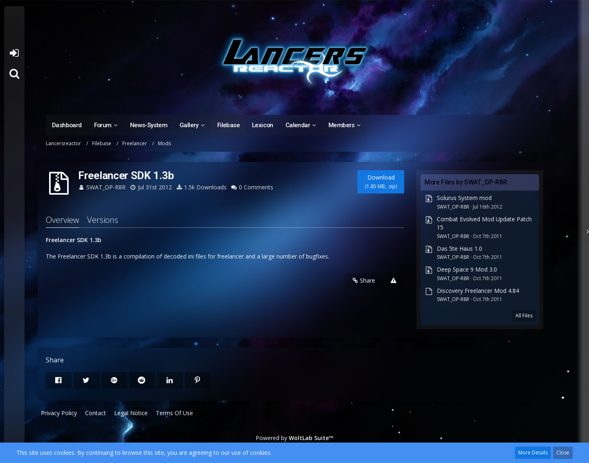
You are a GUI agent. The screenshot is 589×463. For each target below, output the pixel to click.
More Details (533, 452)
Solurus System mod (464, 198)
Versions (102, 219)
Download (381, 181)
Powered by (294, 438)
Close (562, 452)
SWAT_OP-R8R (106, 187)
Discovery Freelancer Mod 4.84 (478, 290)
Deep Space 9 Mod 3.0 (467, 269)
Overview (62, 219)
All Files (524, 315)
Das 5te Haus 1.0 (459, 248)
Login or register (14, 53)
